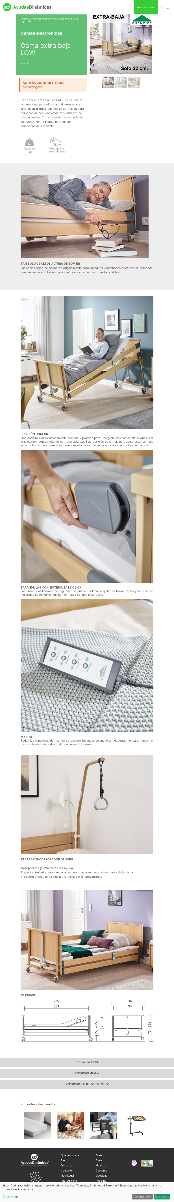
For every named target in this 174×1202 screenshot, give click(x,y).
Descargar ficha (87, 1062)
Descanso (36, 18)
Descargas (67, 1165)
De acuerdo (162, 1196)
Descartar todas (142, 1196)
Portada (25, 18)
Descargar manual (87, 1073)
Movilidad (101, 1165)
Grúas (99, 1160)
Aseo (99, 1155)
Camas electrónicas (54, 18)
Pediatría (101, 1180)
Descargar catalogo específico (87, 1084)
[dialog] (87, 1192)
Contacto (66, 1170)
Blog (63, 1160)
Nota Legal (67, 1175)
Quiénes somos (70, 1155)
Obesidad (101, 1175)
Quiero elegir (10, 1196)
